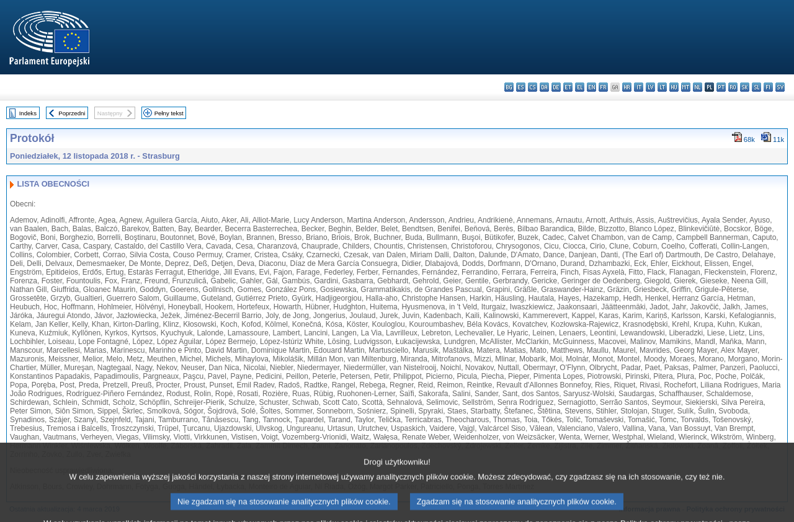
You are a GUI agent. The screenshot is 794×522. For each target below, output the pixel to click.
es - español (520, 87)
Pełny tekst (169, 113)
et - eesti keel (568, 87)
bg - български (509, 87)
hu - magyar (674, 87)
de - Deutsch (556, 87)
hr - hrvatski (626, 87)
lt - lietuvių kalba (662, 87)
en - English (591, 87)
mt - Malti (685, 87)
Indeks (28, 113)
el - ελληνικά (579, 87)
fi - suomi (768, 87)
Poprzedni (71, 113)
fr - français (603, 87)
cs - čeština (532, 87)
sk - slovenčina (744, 87)
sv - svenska (780, 87)
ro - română (733, 87)
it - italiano (638, 87)
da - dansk (544, 87)
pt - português (721, 87)
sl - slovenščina (756, 87)
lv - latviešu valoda (650, 87)
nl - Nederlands (697, 87)
